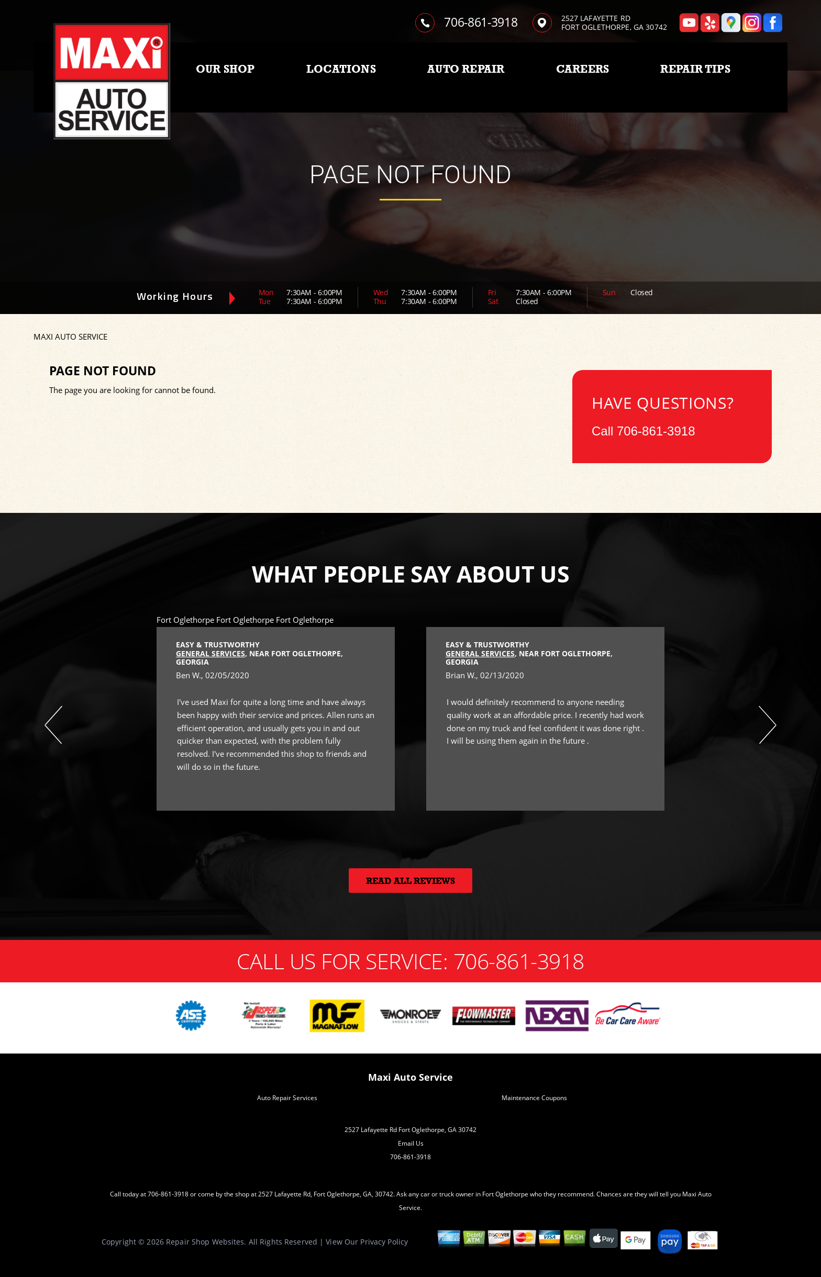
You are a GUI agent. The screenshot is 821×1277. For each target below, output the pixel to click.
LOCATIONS (341, 69)
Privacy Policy (384, 1242)
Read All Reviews (410, 881)
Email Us (411, 1143)
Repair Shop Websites (205, 1242)
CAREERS (582, 69)
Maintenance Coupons (534, 1097)
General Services (210, 653)
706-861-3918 (480, 22)
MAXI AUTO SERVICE (70, 336)
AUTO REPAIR (465, 69)
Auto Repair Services (287, 1097)
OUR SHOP (225, 69)
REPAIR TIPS (695, 69)
